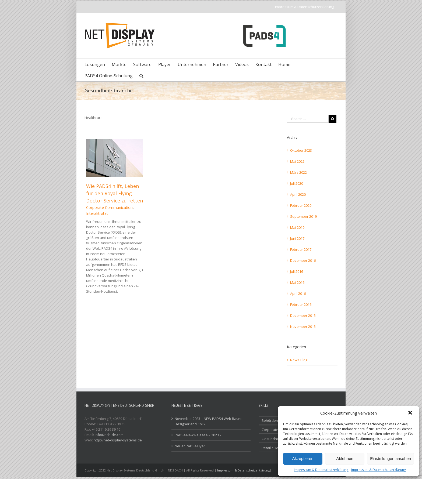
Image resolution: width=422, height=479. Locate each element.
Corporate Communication (109, 207)
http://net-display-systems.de (118, 440)
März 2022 (298, 172)
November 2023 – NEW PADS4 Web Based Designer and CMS (208, 421)
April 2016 (298, 293)
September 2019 (303, 216)
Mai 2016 (297, 282)
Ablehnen (344, 458)
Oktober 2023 (301, 150)
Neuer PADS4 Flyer (190, 446)
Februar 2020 (300, 205)
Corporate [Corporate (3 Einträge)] (270, 429)
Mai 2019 (297, 227)
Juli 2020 (296, 183)
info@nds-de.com (109, 434)
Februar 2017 (300, 249)
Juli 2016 (296, 271)
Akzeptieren (302, 458)
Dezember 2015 (303, 315)
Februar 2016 (300, 304)
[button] (410, 413)
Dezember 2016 (303, 260)
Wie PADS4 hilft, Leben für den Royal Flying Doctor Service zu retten (114, 193)
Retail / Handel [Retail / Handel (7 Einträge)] (274, 447)
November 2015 (303, 326)
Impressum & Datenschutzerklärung (321, 469)
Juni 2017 (297, 238)
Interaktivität (97, 213)
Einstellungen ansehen (390, 458)
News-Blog (298, 359)
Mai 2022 (297, 161)
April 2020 (298, 194)
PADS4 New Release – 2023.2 (198, 435)
